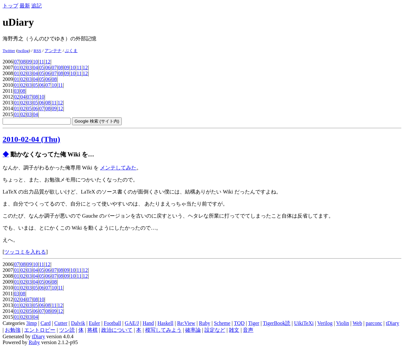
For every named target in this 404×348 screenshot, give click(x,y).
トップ (10, 5)
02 (22, 67)
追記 (36, 5)
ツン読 (67, 330)
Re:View (186, 323)
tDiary (392, 323)
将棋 (92, 330)
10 (35, 61)
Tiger (253, 323)
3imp (31, 323)
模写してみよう (163, 330)
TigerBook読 (276, 323)
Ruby (204, 323)
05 (41, 67)
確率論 (193, 330)
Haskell (166, 323)
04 (35, 67)
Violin (342, 323)
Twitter (9, 50)
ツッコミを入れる (25, 252)
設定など (214, 330)
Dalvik (78, 323)
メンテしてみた (118, 167)
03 (29, 67)
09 (29, 61)
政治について (116, 330)
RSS (37, 50)
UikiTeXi (303, 323)
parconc (374, 323)
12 (47, 61)
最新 (25, 5)
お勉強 (13, 330)
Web (357, 323)
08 (22, 61)
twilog (23, 50)
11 (41, 61)
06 (47, 67)
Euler (94, 323)
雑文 (234, 330)
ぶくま (71, 50)
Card (46, 323)
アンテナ (53, 50)
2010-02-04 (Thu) (31, 139)
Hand (148, 323)
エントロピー (39, 330)
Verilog (324, 323)
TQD (239, 323)
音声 (248, 330)
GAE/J (132, 323)
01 (16, 67)
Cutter (60, 323)
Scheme (222, 323)
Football (112, 323)
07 (16, 61)
